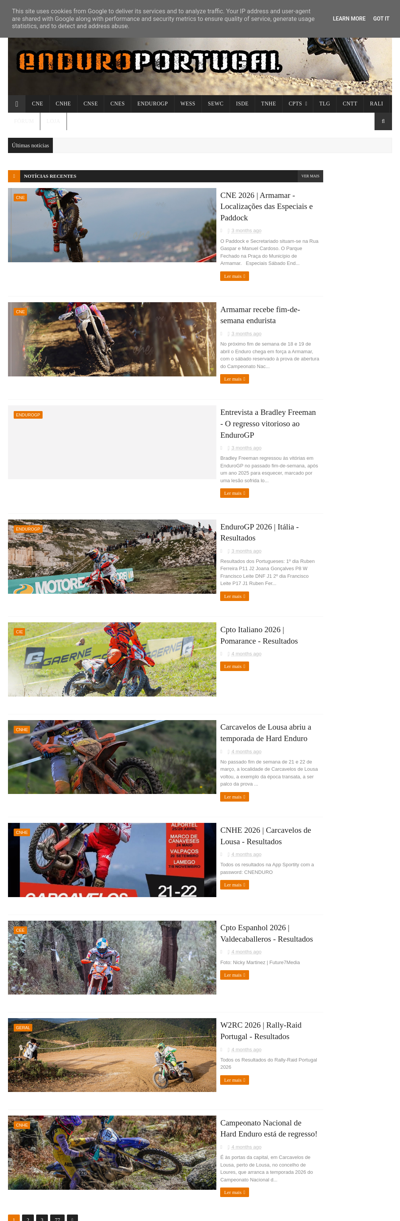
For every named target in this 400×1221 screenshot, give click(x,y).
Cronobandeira (294, 609)
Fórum (24, 121)
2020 (291, 400)
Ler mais (142, 257)
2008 (291, 443)
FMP (282, 572)
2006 (291, 464)
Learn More (349, 19)
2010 (291, 421)
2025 (291, 346)
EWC (283, 518)
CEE (20, 868)
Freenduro (289, 545)
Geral (23, 963)
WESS (188, 104)
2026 (291, 303)
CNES (117, 104)
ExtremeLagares (295, 618)
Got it (381, 19)
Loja (53, 121)
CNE (37, 104)
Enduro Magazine (297, 627)
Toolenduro (290, 564)
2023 (291, 368)
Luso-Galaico (292, 509)
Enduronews (291, 555)
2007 (291, 454)
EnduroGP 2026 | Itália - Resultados (193, 481)
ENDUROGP (152, 104)
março (291, 322)
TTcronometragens (298, 600)
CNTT (350, 104)
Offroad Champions (299, 527)
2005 (291, 475)
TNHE (268, 104)
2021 (291, 389)
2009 (291, 432)
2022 (291, 378)
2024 (291, 357)
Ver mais (251, 176)
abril (289, 312)
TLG (324, 104)
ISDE (242, 104)
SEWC (216, 104)
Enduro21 (288, 536)
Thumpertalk (292, 591)
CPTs (295, 104)
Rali (376, 104)
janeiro (292, 333)
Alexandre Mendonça (301, 636)
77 (57, 1147)
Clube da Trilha (295, 582)
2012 (291, 411)
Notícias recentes (50, 176)
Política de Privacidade (303, 678)
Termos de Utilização (300, 687)
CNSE (91, 104)
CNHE (63, 104)
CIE (19, 581)
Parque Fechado (295, 645)
